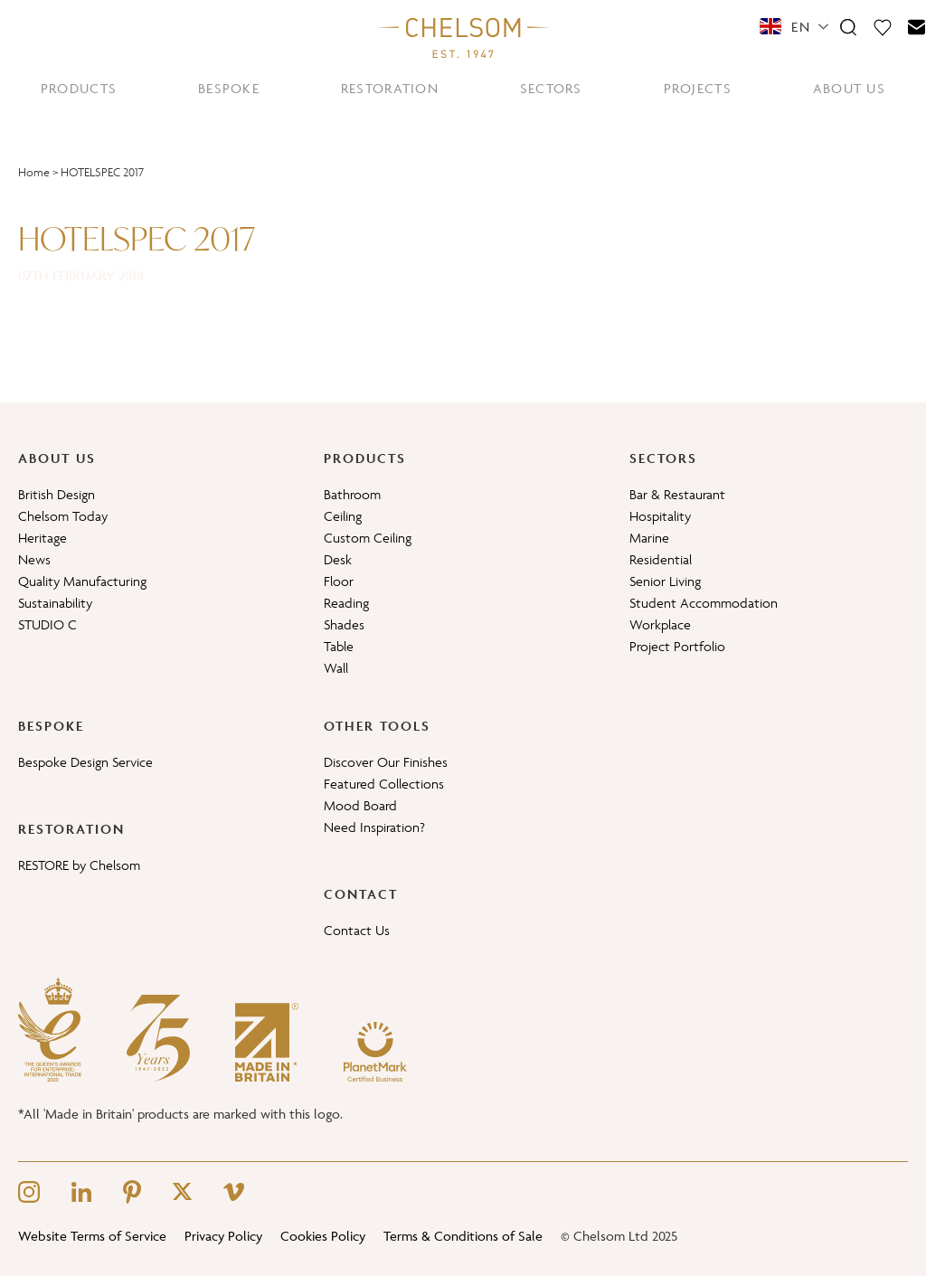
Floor (339, 581)
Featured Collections (384, 783)
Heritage (42, 537)
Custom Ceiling (367, 537)
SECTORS (551, 88)
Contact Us (357, 930)
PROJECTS (698, 88)
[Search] (848, 26)
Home (34, 172)
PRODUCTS (79, 88)
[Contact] (917, 26)
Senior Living (665, 581)
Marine (649, 537)
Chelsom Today (63, 516)
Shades (344, 624)
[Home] (463, 37)
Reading (346, 602)
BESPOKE (229, 88)
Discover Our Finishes (386, 761)
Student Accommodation (703, 602)
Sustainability (55, 602)
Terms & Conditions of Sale (463, 1235)
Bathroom (352, 494)
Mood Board (360, 805)
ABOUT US (849, 88)
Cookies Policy (322, 1235)
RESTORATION (390, 88)
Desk (338, 559)
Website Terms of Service (92, 1235)
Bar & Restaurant (677, 494)
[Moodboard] (883, 26)
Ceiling (343, 516)
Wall (336, 667)
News (34, 559)
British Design (56, 494)
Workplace (660, 624)
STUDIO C (47, 624)
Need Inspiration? (374, 827)
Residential (660, 559)
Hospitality (660, 516)
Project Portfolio (677, 646)
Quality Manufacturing (82, 581)
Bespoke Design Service (85, 761)
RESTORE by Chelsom (79, 865)
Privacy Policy (223, 1235)
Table (339, 646)
